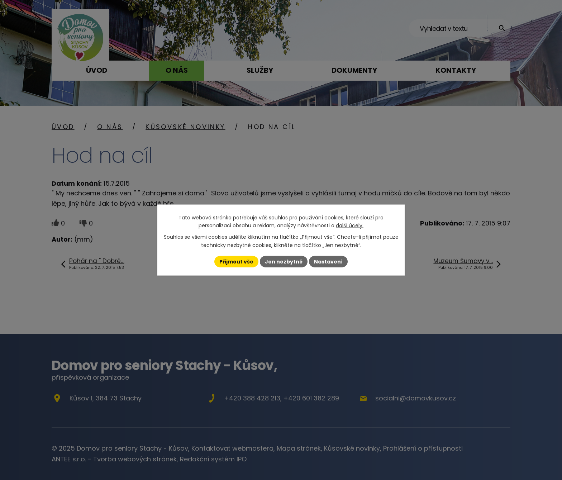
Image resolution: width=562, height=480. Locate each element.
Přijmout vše (236, 261)
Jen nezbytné (284, 261)
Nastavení (328, 261)
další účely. (349, 225)
